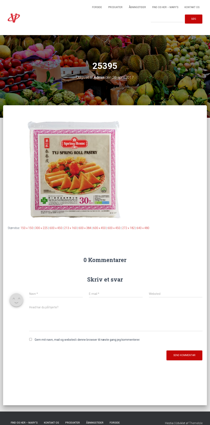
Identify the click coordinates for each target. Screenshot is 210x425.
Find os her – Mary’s (165, 7)
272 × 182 (128, 228)
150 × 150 (27, 228)
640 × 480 (143, 228)
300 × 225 (41, 228)
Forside (97, 7)
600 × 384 (85, 228)
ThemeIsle (196, 423)
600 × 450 (56, 228)
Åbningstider (137, 7)
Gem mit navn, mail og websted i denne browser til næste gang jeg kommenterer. (87, 339)
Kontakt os (192, 7)
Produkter (115, 7)
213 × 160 (70, 228)
